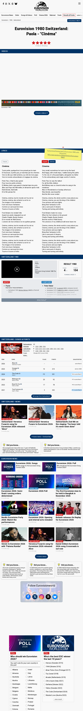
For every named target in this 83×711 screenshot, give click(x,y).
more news (41, 553)
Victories (26, 346)
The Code (16, 374)
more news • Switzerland (41, 436)
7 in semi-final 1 (77, 379)
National (52, 15)
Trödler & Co (60, 290)
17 (44, 385)
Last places (26, 348)
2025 (3, 369)
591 (53, 374)
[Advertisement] (41, 132)
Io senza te (60, 288)
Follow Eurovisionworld (41, 581)
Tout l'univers (17, 390)
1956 (44, 346)
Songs (26, 15)
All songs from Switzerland (41, 396)
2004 (47, 348)
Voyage (15, 369)
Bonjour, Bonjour (23, 290)
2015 (40, 348)
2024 (36, 346)
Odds (17, 15)
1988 (40, 346)
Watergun (16, 379)
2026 (3, 364)
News (7, 15)
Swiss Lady (60, 292)
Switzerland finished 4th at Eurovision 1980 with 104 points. (63, 154)
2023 (3, 379)
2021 (3, 390)
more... (25, 355)
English (45, 161)
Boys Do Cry (17, 384)
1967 (58, 348)
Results (69, 15)
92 (54, 379)
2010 (44, 348)
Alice (16, 363)
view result (58, 695)
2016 (36, 348)
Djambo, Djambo (61, 294)
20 (44, 379)
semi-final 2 (78, 363)
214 (53, 369)
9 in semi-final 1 (77, 384)
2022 (3, 385)
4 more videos (42, 113)
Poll (35, 15)
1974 (54, 348)
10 (44, 369)
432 (53, 390)
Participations (27, 344)
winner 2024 (78, 369)
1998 (51, 348)
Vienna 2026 (43, 15)
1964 (62, 348)
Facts (59, 15)
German (52, 161)
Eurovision (5, 20)
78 (54, 385)
